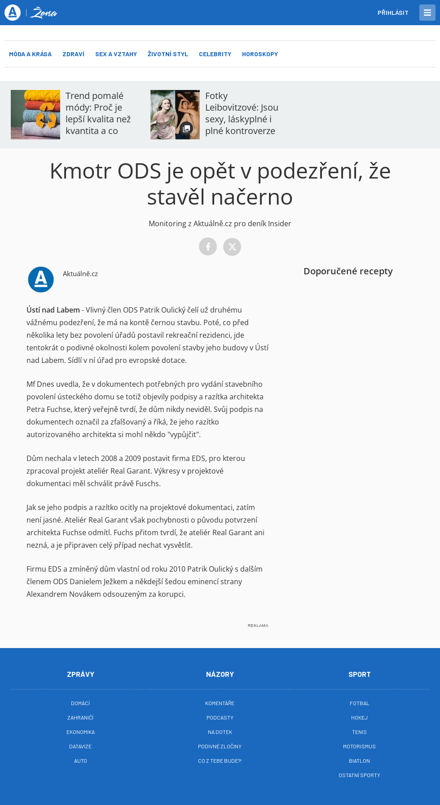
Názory (220, 674)
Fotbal (360, 703)
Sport (359, 674)
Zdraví (73, 54)
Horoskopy (260, 54)
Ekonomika (80, 732)
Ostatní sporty (359, 775)
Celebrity (215, 54)
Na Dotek (220, 732)
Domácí (80, 703)
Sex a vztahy (116, 54)
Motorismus (359, 746)
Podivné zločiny (220, 746)
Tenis (359, 732)
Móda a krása (30, 54)
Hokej (359, 717)
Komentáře (219, 703)
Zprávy (80, 674)
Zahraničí (80, 717)
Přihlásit (393, 12)
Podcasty (220, 717)
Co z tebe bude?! (220, 760)
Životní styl (168, 54)
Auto (80, 760)
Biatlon (359, 760)
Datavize (80, 746)
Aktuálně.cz (80, 273)
